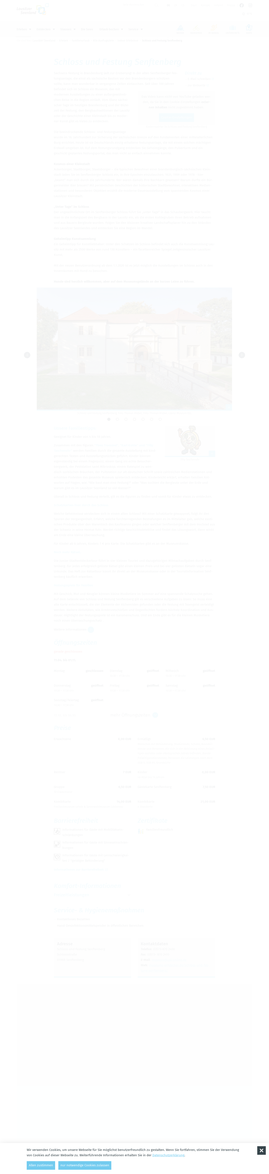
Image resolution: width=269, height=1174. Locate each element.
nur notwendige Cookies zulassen (84, 1165)
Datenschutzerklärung (168, 1155)
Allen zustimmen (41, 1165)
